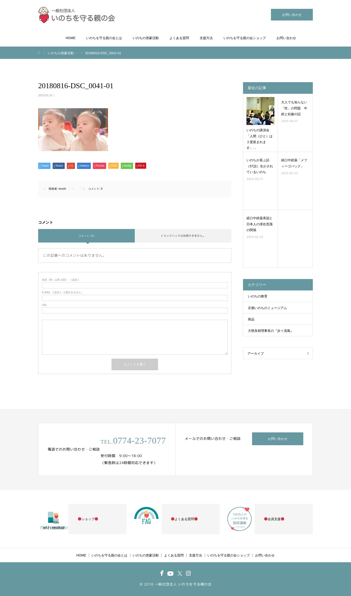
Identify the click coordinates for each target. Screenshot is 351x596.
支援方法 (206, 38)
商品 (251, 319)
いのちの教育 (257, 296)
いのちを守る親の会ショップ (244, 38)
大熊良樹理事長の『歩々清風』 (271, 331)
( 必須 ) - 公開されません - (62, 292)
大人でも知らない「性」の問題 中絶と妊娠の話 (294, 108)
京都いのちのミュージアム (267, 308)
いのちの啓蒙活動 (146, 38)
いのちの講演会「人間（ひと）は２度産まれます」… (259, 139)
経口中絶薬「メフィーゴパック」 (294, 163)
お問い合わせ (292, 15)
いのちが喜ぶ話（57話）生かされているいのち (259, 166)
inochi (62, 188)
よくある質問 (179, 38)
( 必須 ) (60, 280)
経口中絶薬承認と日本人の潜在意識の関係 (259, 224)
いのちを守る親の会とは (104, 38)
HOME (70, 38)
